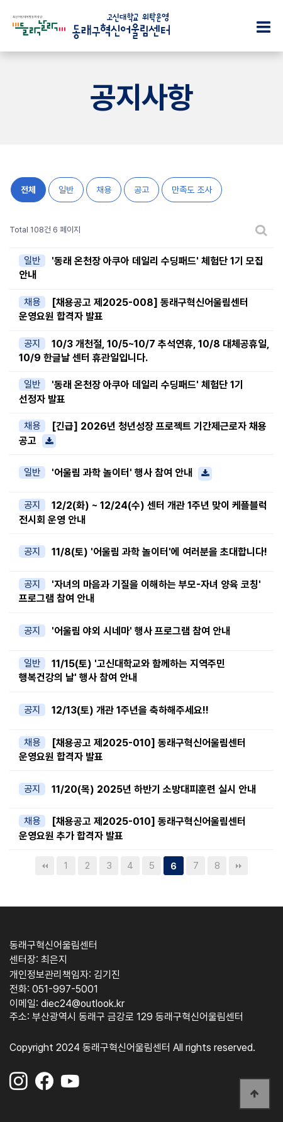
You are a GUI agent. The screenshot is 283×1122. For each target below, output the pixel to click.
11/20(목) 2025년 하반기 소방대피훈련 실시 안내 (154, 789)
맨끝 (238, 865)
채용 (103, 190)
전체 (28, 190)
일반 (66, 190)
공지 (32, 343)
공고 (141, 190)
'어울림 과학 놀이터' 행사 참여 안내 (132, 473)
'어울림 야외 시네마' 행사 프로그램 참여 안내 (141, 631)
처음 (44, 865)
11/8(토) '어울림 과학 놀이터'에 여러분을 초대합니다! (159, 552)
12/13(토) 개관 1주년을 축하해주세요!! (130, 710)
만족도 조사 (192, 190)
